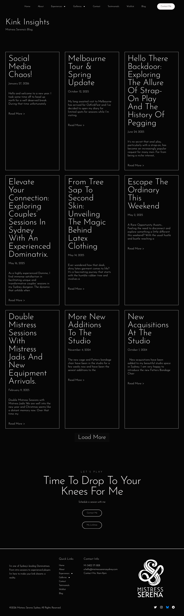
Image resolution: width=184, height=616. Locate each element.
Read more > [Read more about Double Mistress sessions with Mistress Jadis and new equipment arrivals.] (16, 423)
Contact (95, 6)
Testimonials (112, 6)
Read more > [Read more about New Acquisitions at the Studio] (136, 383)
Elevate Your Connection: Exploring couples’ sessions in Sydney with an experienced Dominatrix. (29, 218)
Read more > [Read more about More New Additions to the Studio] (76, 380)
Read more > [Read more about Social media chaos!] (16, 113)
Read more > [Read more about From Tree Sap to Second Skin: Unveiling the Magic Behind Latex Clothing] (76, 288)
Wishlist (129, 6)
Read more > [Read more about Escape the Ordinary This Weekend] (136, 248)
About (39, 6)
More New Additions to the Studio (87, 329)
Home (26, 6)
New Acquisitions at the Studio (148, 329)
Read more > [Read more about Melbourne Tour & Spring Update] (76, 125)
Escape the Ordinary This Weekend (148, 194)
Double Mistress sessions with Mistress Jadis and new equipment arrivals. (27, 349)
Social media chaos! (20, 67)
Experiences (57, 6)
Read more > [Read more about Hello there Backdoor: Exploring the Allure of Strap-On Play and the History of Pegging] (136, 165)
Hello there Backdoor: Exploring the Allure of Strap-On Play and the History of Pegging (148, 91)
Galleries (78, 6)
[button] (92, 438)
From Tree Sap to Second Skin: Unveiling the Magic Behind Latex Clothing (87, 214)
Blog (142, 6)
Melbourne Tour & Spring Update (87, 71)
